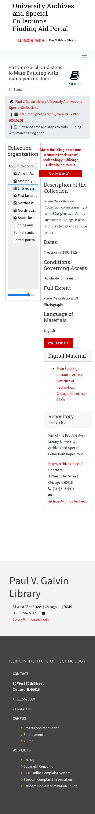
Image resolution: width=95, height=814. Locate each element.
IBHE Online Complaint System (46, 773)
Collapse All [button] (58, 343)
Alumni (28, 741)
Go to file (59, 173)
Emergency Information (41, 728)
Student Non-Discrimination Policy (50, 786)
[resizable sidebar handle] (21, 295)
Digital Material (67, 355)
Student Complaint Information (47, 779)
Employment (33, 734)
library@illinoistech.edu (31, 619)
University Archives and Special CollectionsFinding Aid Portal (43, 17)
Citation (75, 78)
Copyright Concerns (38, 766)
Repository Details (61, 419)
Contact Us (23, 709)
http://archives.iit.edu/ (65, 463)
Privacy (28, 760)
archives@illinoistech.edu (67, 501)
